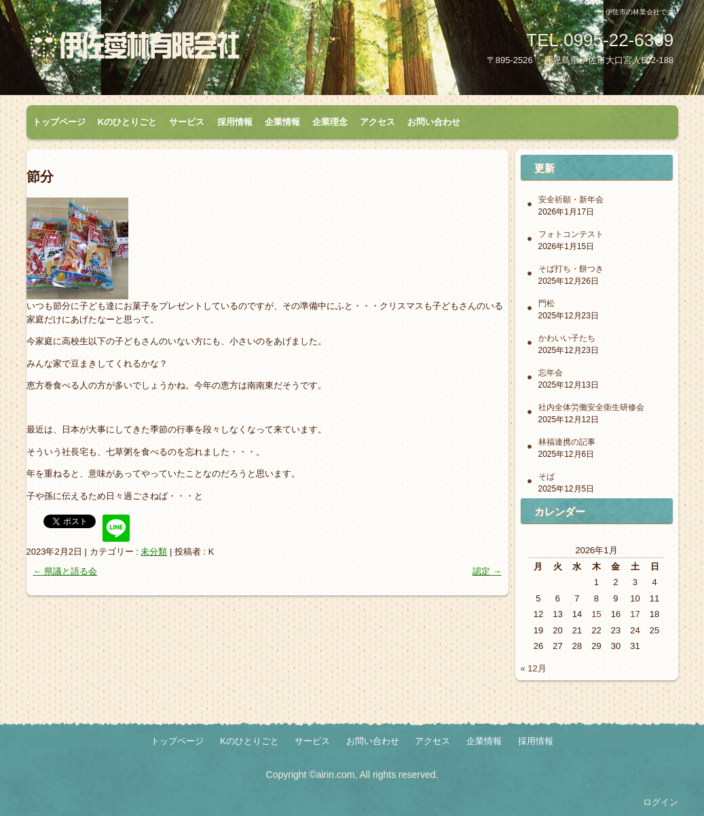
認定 (487, 571)
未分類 (154, 551)
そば (546, 476)
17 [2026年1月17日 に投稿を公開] (635, 614)
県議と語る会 (65, 571)
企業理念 (330, 122)
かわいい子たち (566, 338)
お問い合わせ (433, 122)
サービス (186, 122)
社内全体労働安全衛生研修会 (591, 407)
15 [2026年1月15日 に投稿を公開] (596, 614)
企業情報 (282, 122)
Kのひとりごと (127, 122)
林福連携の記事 (566, 442)
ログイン (660, 802)
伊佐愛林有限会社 (186, 49)
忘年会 (550, 372)
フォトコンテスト (571, 234)
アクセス (377, 122)
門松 (546, 303)
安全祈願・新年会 (571, 199)
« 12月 (533, 668)
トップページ (59, 122)
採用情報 (235, 122)
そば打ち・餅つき (571, 269)
